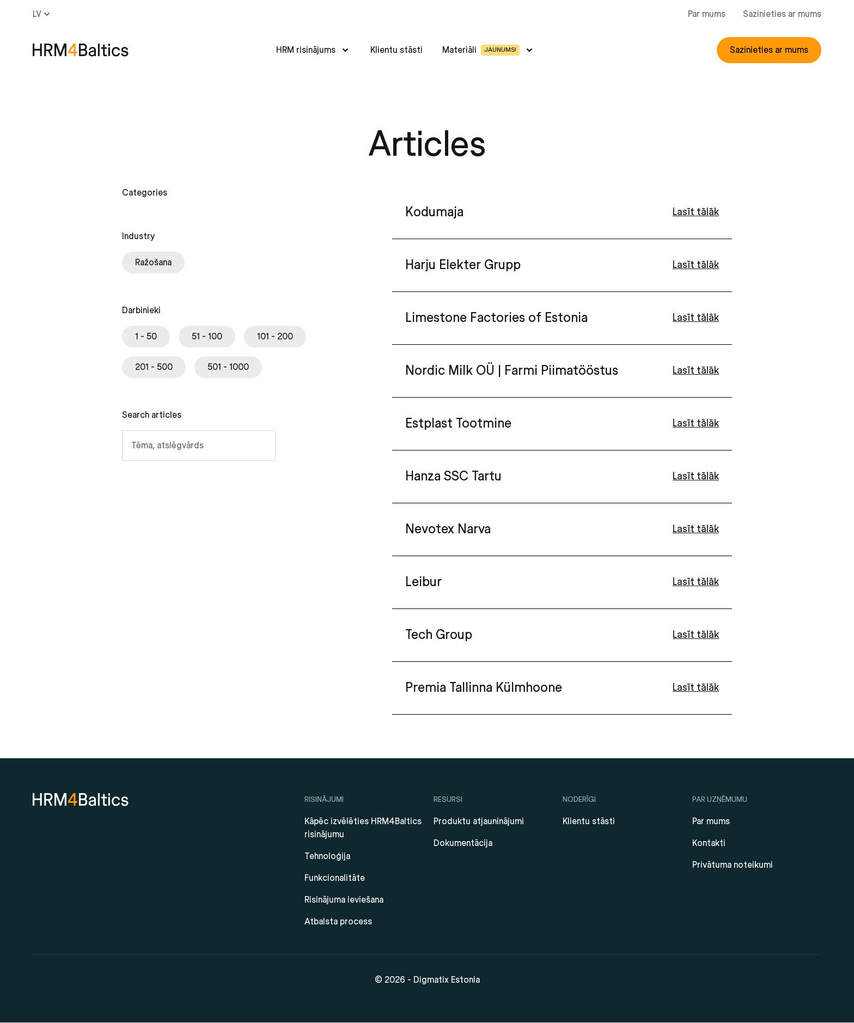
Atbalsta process (338, 921)
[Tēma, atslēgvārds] (199, 445)
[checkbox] (153, 262)
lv (42, 14)
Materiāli (481, 50)
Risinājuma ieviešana (343, 899)
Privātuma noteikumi (732, 865)
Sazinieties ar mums (782, 14)
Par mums (706, 14)
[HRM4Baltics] (81, 50)
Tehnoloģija (327, 856)
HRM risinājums (305, 50)
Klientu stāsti (396, 50)
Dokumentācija (463, 843)
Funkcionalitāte (334, 878)
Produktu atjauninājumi (479, 821)
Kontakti (708, 843)
